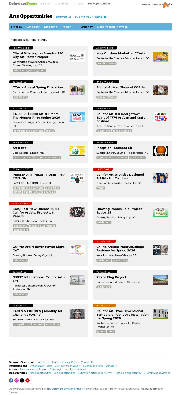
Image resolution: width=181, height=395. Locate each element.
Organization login (41, 365)
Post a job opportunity (128, 373)
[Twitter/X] (22, 380)
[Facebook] (11, 380)
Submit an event (93, 365)
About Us (43, 362)
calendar (46, 3)
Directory (111, 365)
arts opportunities (98, 3)
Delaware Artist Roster (33, 369)
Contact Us (87, 362)
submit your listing (91, 16)
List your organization (67, 365)
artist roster (62, 3)
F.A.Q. (55, 362)
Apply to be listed (75, 369)
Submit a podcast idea (157, 373)
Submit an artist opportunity (95, 373)
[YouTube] (27, 380)
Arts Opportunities (30, 16)
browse (63, 16)
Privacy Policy (70, 362)
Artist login (56, 369)
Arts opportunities (40, 373)
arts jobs (78, 3)
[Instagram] (16, 380)
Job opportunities (64, 373)
